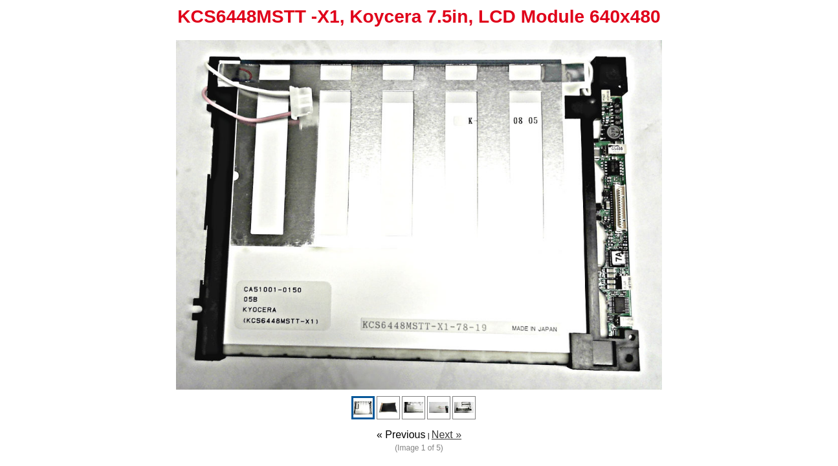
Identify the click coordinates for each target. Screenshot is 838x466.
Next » (446, 434)
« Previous (401, 434)
